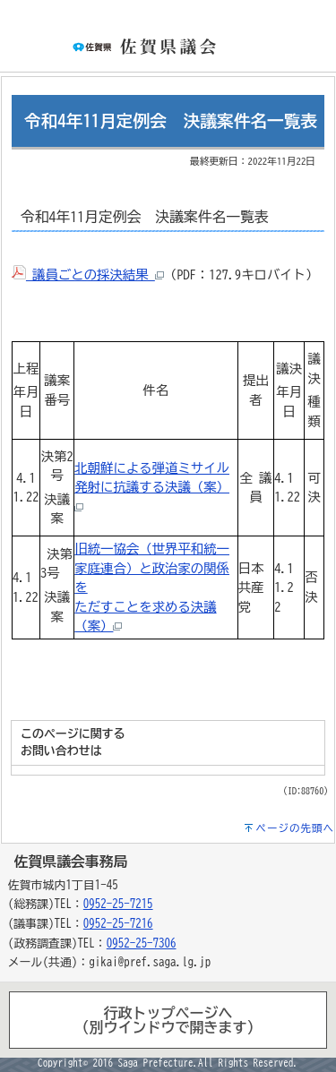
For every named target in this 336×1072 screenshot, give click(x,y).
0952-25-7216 (118, 924)
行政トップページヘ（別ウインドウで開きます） (168, 1020)
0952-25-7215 (118, 904)
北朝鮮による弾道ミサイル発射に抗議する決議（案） (151, 486)
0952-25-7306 (142, 943)
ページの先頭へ (295, 828)
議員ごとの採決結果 (88, 274)
